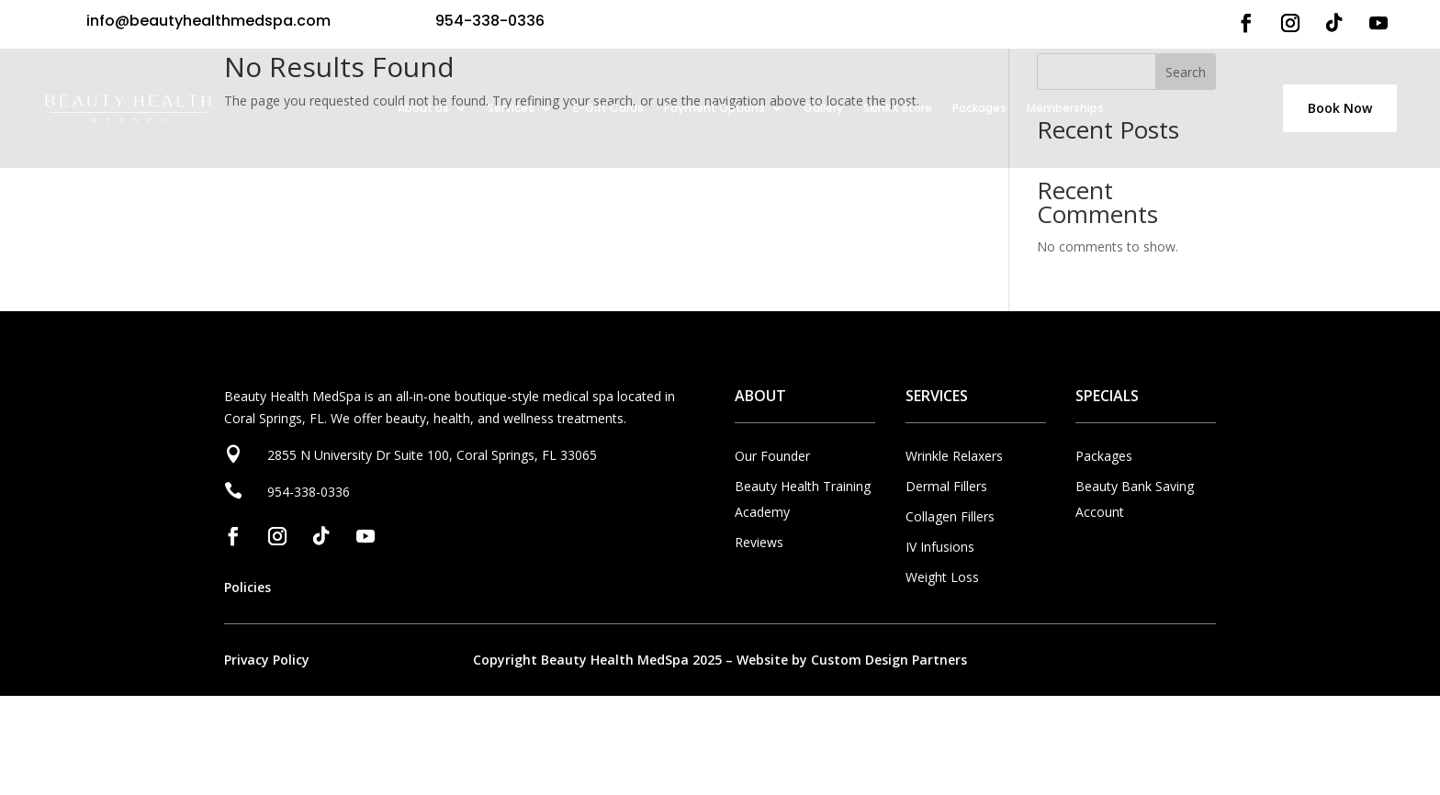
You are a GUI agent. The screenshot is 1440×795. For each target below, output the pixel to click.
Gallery (823, 108)
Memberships (1065, 108)
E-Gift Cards (608, 108)
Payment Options (714, 108)
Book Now (1340, 108)
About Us (423, 108)
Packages (979, 108)
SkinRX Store (897, 108)
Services (511, 108)
